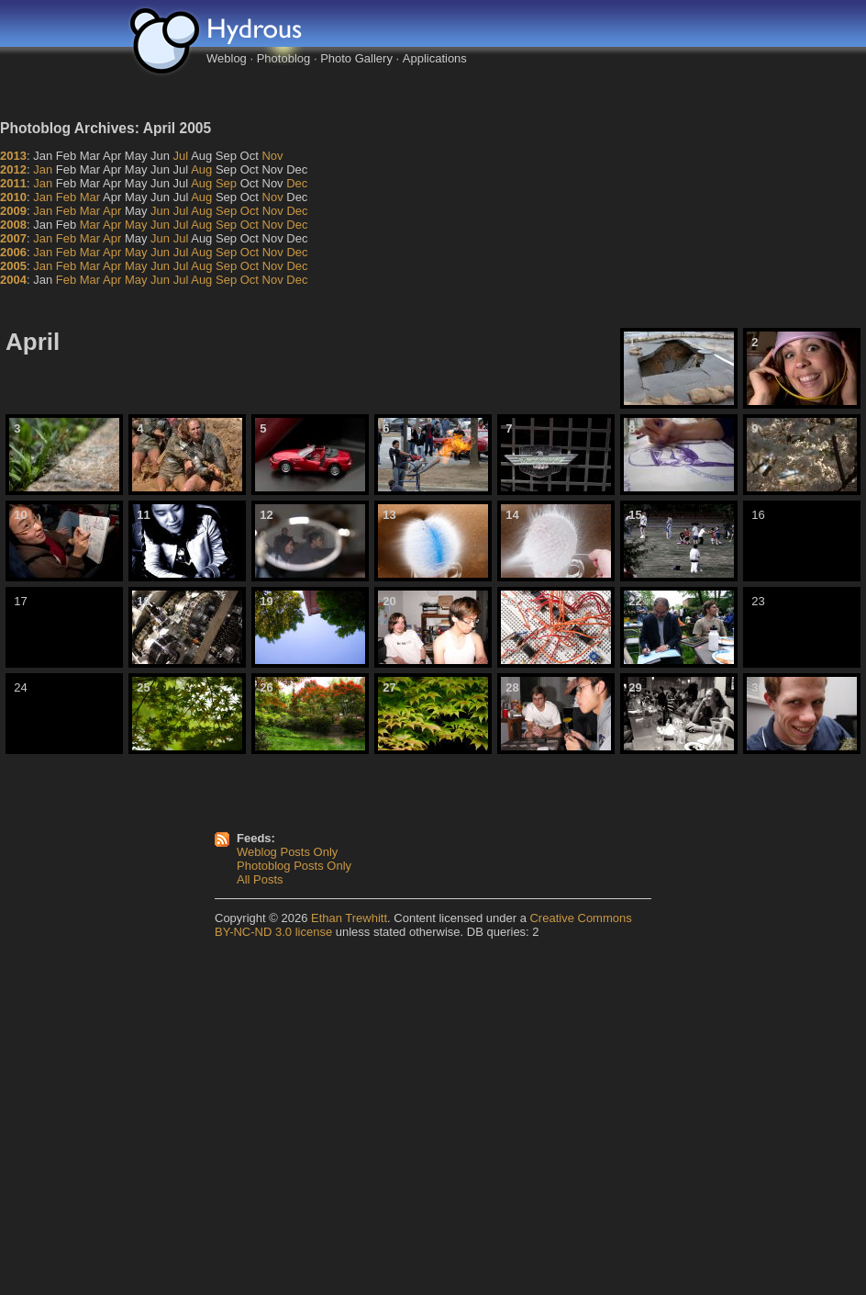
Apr (112, 211)
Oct (249, 211)
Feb (66, 197)
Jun (160, 211)
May (136, 224)
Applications (435, 58)
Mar (90, 197)
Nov (272, 156)
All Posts (260, 879)
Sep (226, 183)
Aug (201, 169)
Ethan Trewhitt (349, 918)
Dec (296, 183)
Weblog (226, 58)
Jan (42, 169)
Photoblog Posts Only (294, 866)
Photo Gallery (356, 58)
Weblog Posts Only (287, 852)
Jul (181, 156)
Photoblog (284, 58)
